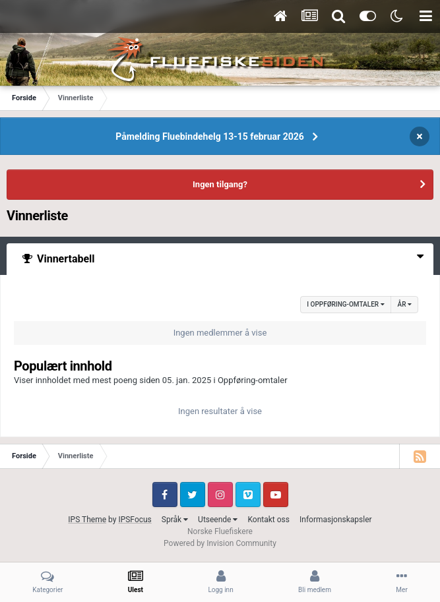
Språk (175, 519)
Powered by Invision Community (220, 543)
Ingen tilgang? (220, 184)
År (405, 304)
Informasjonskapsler (335, 519)
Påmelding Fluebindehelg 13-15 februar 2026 (209, 136)
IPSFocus (134, 519)
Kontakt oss (268, 519)
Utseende (217, 519)
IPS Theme (87, 519)
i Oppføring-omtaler (345, 304)
